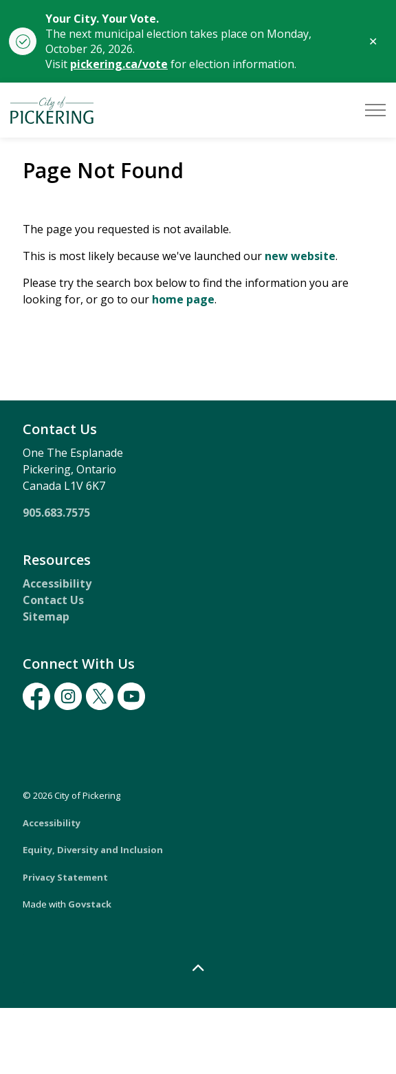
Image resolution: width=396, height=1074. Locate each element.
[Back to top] (198, 968)
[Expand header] (375, 110)
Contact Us (53, 600)
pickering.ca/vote (119, 64)
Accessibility (57, 583)
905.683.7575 (56, 512)
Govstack (89, 904)
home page (183, 299)
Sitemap (46, 616)
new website (300, 256)
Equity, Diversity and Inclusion (93, 850)
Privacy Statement (65, 877)
